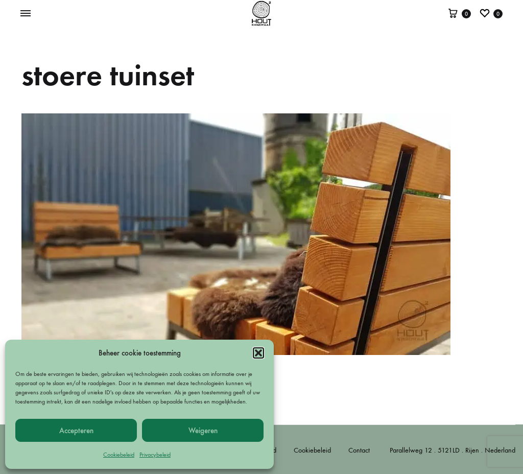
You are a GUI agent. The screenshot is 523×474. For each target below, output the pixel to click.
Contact (359, 450)
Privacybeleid (155, 454)
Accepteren (76, 430)
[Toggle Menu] (25, 13)
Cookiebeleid (118, 454)
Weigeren (203, 430)
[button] (258, 353)
